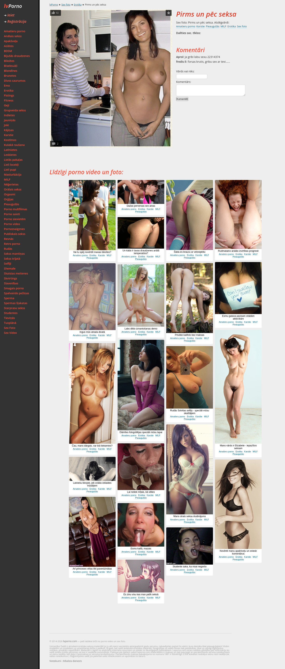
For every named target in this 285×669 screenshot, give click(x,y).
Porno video (12, 224)
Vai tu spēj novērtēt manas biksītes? (92, 252)
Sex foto (65, 4)
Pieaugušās (11, 204)
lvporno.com (70, 641)
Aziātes (8, 46)
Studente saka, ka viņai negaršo (190, 566)
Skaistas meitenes (16, 273)
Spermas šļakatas (15, 303)
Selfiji (7, 263)
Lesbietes (10, 155)
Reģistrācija (15, 21)
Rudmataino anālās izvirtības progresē (238, 251)
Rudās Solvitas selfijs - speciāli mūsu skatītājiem (189, 412)
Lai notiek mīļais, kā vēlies (141, 492)
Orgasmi (9, 194)
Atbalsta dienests (72, 661)
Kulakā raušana (14, 145)
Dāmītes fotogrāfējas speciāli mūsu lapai (141, 432)
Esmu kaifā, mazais (141, 548)
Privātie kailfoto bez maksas (189, 335)
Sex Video (10, 333)
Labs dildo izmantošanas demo (140, 328)
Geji (6, 105)
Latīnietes (10, 150)
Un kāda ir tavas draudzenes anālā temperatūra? (141, 252)
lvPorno (53, 4)
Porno (13, 6)
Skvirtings (10, 278)
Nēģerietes (11, 184)
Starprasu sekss (14, 308)
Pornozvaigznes (14, 229)
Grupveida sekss (15, 110)
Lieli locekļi (11, 165)
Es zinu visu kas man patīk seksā (141, 594)
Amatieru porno (14, 31)
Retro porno (12, 244)
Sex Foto (9, 328)
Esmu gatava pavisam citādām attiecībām (238, 317)
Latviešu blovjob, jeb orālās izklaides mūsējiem (92, 484)
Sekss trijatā (12, 258)
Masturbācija (12, 174)
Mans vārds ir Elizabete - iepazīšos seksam (238, 447)
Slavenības (11, 283)
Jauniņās (9, 120)
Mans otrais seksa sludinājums (189, 516)
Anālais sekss (13, 36)
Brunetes (10, 76)
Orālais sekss (12, 189)
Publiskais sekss (14, 234)
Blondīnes (10, 71)
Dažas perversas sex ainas (141, 205)
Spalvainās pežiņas (16, 293)
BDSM (8, 51)
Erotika (8, 90)
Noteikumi (55, 661)
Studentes (10, 313)
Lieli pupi (10, 169)
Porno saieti (12, 214)
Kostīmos (10, 140)
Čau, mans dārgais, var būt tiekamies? (92, 445)
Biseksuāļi (10, 66)
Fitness (8, 100)
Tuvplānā (10, 323)
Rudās (8, 249)
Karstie (8, 135)
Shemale (9, 268)
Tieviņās (9, 318)
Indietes (9, 115)
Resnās (8, 239)
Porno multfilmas (15, 209)
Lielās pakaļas (13, 160)
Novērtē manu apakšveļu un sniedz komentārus (238, 552)
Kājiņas (9, 130)
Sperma (9, 298)
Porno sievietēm (15, 219)
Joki (6, 125)
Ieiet (9, 15)
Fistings (9, 95)
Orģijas (8, 199)
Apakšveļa (11, 41)
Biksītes (9, 61)
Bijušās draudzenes (17, 56)
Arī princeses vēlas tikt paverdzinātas (92, 568)
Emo (7, 85)
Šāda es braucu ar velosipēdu (189, 252)
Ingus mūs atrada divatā (92, 332)
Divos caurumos (14, 80)
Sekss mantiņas (14, 253)
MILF (7, 179)
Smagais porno (14, 288)
